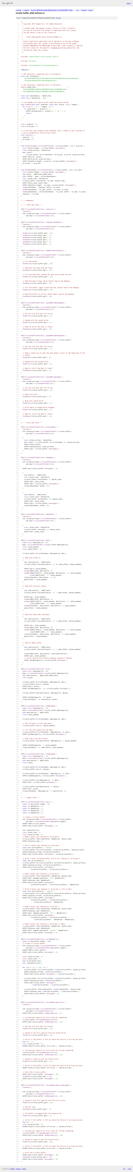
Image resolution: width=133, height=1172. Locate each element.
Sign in (129, 3)
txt (124, 1169)
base (90, 10)
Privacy (18, 1169)
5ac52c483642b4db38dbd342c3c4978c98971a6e (52, 10)
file (58, 18)
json (129, 1169)
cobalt (18, 10)
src (78, 10)
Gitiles (12, 1169)
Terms (24, 1169)
